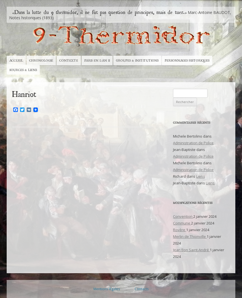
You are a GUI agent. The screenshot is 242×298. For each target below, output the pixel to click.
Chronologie (41, 60)
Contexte (68, 60)
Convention (183, 216)
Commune (182, 223)
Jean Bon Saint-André (191, 249)
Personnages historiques (187, 60)
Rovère (179, 229)
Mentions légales (106, 289)
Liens (200, 176)
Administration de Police (193, 142)
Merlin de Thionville (190, 236)
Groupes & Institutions (137, 60)
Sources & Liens (23, 70)
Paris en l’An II (97, 60)
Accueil (16, 60)
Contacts (142, 289)
